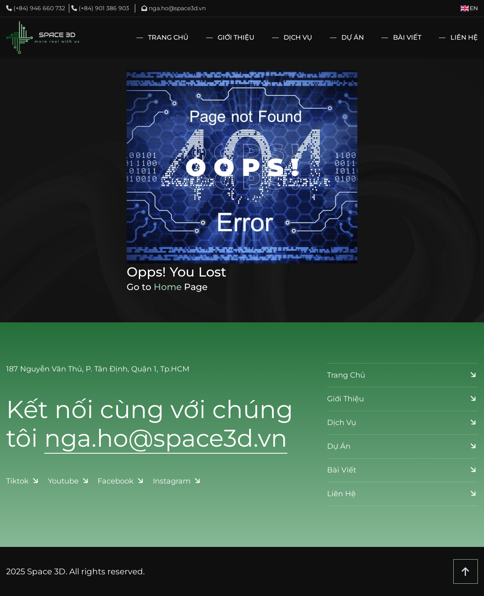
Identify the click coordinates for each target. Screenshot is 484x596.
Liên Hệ (464, 37)
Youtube (69, 481)
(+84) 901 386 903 (100, 8)
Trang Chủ (168, 37)
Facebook (121, 481)
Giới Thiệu (236, 37)
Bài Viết (407, 37)
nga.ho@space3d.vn (173, 8)
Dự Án (352, 37)
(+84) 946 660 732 (35, 8)
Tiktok (23, 481)
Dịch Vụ (298, 37)
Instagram (177, 481)
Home (168, 286)
